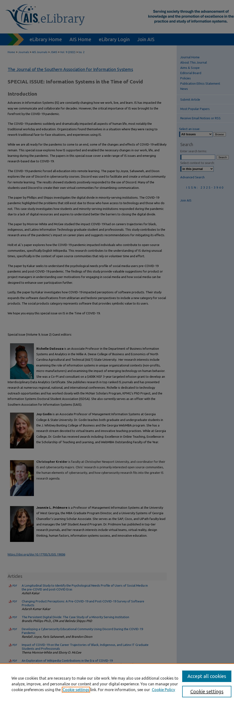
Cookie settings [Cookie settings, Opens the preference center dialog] (206, 691)
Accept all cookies (206, 676)
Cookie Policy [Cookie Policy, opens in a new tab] (163, 690)
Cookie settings (76, 690)
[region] (117, 683)
